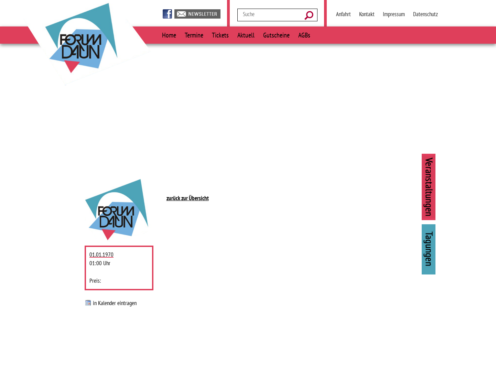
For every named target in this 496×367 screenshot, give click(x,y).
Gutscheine (276, 35)
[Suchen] (310, 16)
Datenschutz (425, 14)
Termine (194, 35)
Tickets (220, 35)
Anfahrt (343, 14)
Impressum (394, 14)
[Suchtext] (270, 14)
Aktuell (246, 35)
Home (169, 35)
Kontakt (367, 14)
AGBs (304, 35)
